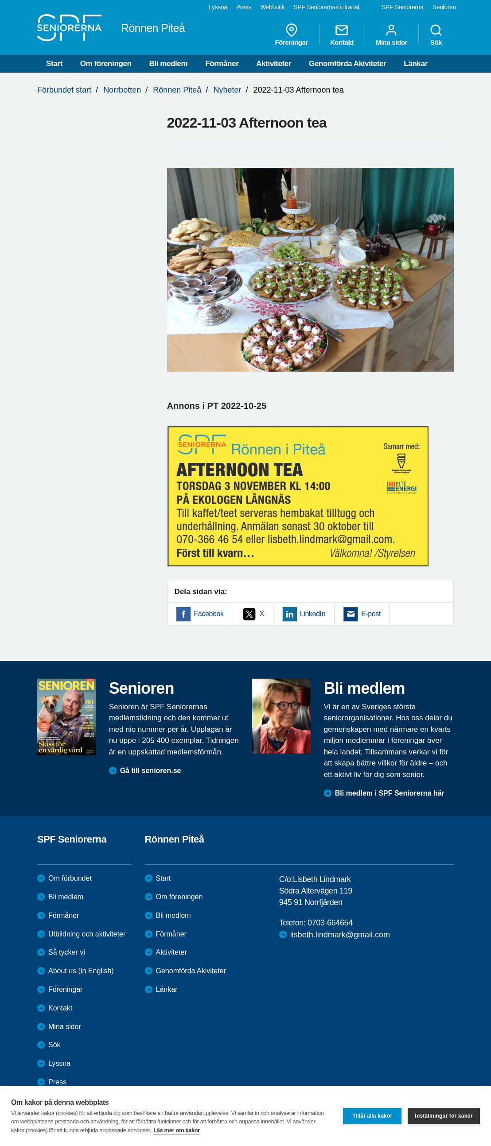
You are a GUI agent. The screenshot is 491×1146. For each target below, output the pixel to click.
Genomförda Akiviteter (347, 63)
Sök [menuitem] (436, 34)
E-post (371, 614)
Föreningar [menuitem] (291, 34)
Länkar (415, 63)
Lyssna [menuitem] (218, 7)
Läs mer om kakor (176, 1130)
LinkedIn (312, 614)
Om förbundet (70, 878)
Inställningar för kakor (444, 1116)
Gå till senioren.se (150, 770)
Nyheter (227, 90)
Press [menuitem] (243, 7)
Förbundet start (64, 90)
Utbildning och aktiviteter (86, 934)
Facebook (209, 614)
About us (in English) (81, 971)
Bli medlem (168, 63)
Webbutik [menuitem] (272, 7)
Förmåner (221, 63)
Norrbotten (122, 90)
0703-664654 (330, 922)
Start (54, 63)
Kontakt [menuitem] (342, 34)
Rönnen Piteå (177, 90)
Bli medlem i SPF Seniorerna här (389, 793)
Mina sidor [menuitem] (391, 34)
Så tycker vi (66, 952)
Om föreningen (106, 63)
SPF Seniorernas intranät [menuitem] (326, 7)
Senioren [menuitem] (444, 7)
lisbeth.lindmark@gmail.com (340, 934)
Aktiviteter (273, 63)
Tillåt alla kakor (372, 1116)
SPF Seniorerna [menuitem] (403, 7)
